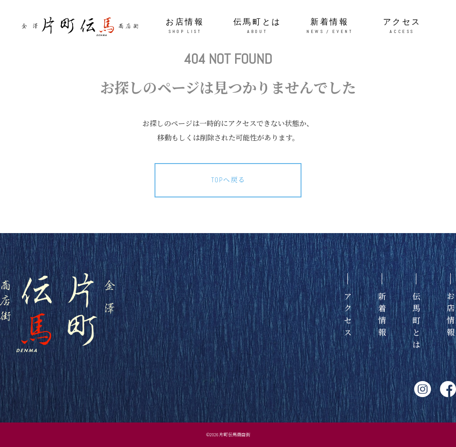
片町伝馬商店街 (234, 435)
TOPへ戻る (228, 180)
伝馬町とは (257, 26)
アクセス (402, 26)
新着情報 (329, 26)
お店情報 (185, 26)
